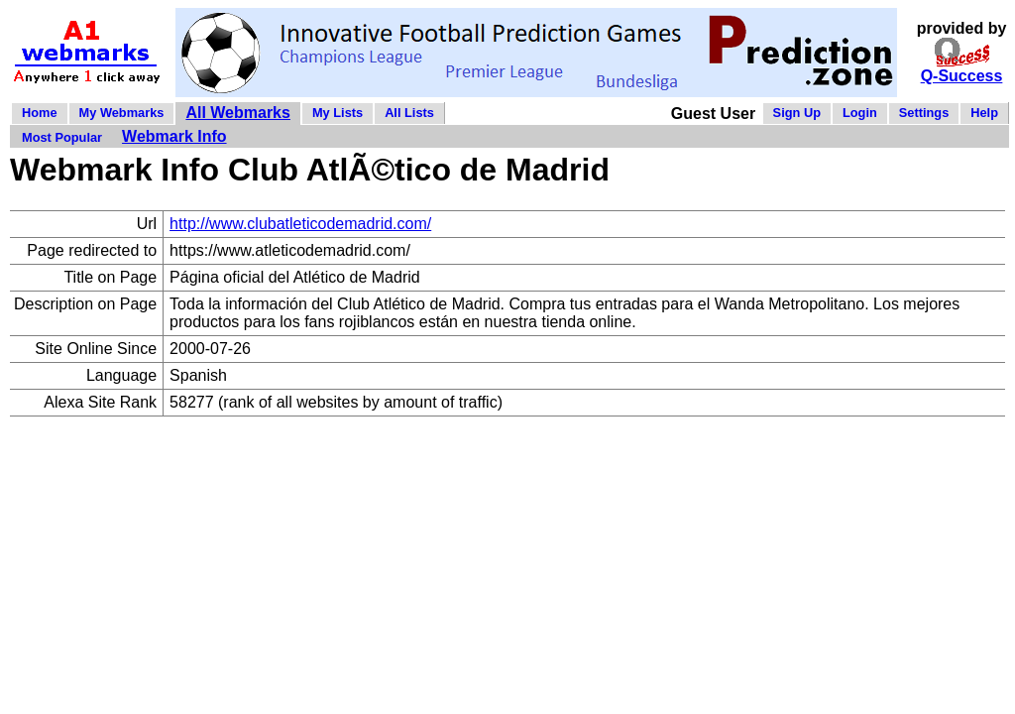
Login (860, 112)
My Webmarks (122, 112)
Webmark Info (174, 136)
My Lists (337, 112)
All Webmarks (237, 112)
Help (984, 112)
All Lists (409, 112)
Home (39, 112)
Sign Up (797, 112)
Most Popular (62, 137)
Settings (924, 112)
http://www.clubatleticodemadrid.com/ (300, 223)
